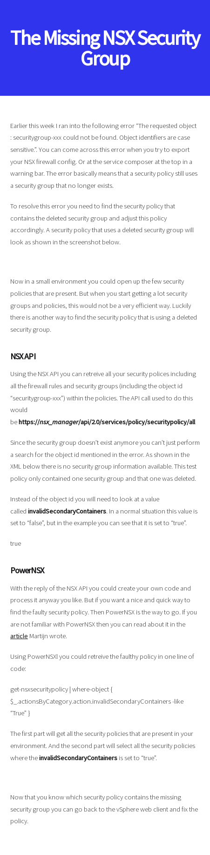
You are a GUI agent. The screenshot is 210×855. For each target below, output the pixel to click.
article (19, 636)
